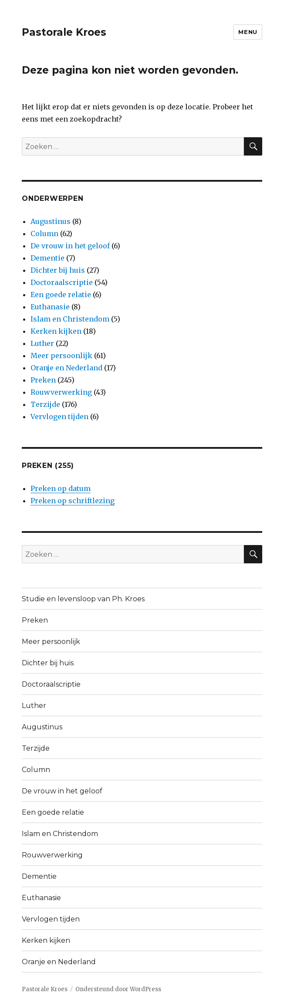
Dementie (47, 258)
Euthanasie (50, 306)
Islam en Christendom (69, 319)
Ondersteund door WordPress (118, 989)
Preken (43, 380)
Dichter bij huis (57, 270)
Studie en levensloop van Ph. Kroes (83, 599)
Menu (247, 31)
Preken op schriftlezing (72, 500)
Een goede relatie (60, 294)
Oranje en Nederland (66, 367)
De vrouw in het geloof (70, 245)
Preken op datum (60, 488)
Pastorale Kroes (64, 32)
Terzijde (45, 404)
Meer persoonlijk (61, 355)
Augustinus (50, 221)
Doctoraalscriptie (61, 282)
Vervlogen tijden (59, 416)
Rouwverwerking (61, 392)
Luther (42, 343)
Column (44, 233)
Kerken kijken (55, 331)
